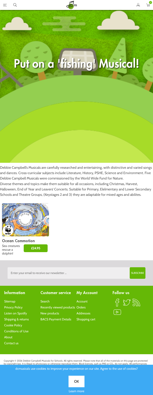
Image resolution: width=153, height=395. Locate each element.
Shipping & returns (16, 319)
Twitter (127, 304)
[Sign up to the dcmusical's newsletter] (76, 273)
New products (49, 313)
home (71, 5)
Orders (81, 307)
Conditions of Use (16, 331)
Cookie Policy (13, 325)
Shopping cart (85, 319)
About (8, 337)
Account (81, 301)
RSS (136, 304)
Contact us (11, 343)
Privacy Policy (13, 307)
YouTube (117, 314)
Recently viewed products (57, 307)
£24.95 (35, 248)
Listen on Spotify (15, 313)
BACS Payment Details (55, 319)
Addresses (83, 313)
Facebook (117, 304)
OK (76, 136)
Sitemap (9, 301)
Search (45, 301)
